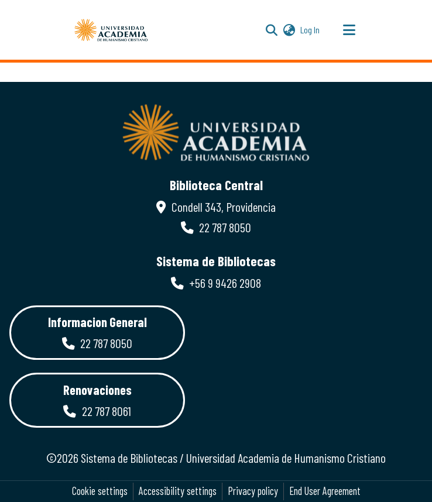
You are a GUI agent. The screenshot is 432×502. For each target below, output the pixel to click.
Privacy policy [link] (253, 490)
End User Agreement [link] (325, 490)
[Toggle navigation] (348, 30)
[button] (111, 30)
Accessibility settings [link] (178, 490)
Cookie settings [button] (100, 490)
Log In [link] (310, 29)
